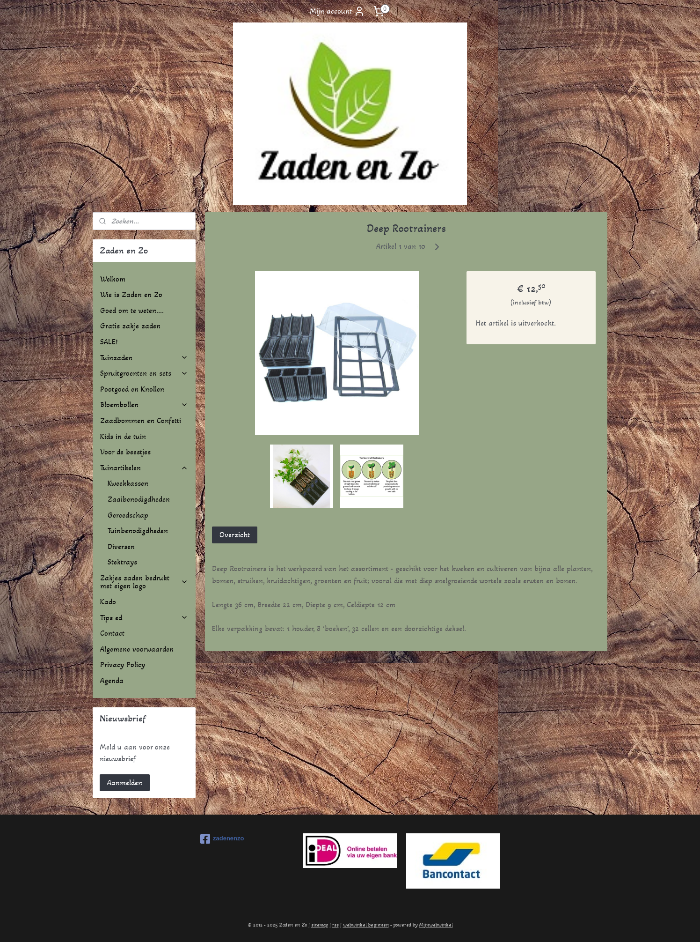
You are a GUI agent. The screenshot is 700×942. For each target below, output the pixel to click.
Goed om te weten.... (132, 310)
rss (335, 925)
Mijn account (337, 11)
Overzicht (234, 534)
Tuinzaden (144, 357)
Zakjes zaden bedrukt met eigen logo (144, 582)
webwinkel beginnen (366, 925)
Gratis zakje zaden (130, 325)
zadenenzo (222, 839)
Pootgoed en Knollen (132, 389)
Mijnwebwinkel (436, 925)
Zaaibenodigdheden (139, 499)
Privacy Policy (122, 664)
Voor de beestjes (125, 451)
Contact (112, 633)
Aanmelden (124, 782)
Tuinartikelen (144, 467)
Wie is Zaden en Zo (131, 294)
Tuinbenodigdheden (138, 530)
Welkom (112, 278)
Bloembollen (144, 404)
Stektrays (122, 561)
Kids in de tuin (123, 436)
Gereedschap (128, 515)
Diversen (121, 546)
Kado (108, 601)
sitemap (319, 925)
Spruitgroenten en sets (144, 373)
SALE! (108, 341)
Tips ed (144, 617)
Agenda (112, 680)
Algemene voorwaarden (137, 649)
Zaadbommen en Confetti (140, 420)
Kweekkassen (128, 483)
